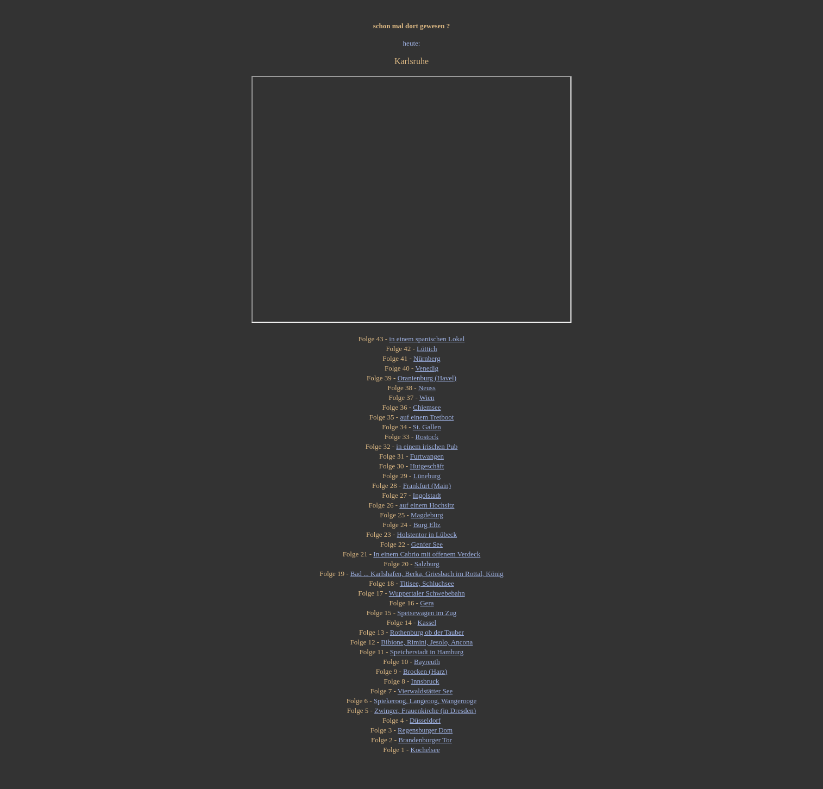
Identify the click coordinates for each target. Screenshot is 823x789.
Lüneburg (427, 476)
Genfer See (427, 544)
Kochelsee (425, 750)
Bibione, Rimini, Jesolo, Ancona (427, 642)
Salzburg (426, 564)
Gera (427, 603)
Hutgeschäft (427, 466)
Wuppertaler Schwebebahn (427, 593)
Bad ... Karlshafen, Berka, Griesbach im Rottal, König (427, 573)
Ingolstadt (427, 495)
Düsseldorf (425, 720)
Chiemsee (427, 407)
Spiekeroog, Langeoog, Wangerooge (425, 701)
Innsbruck (425, 681)
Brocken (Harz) (425, 671)
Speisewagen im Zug (426, 613)
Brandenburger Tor (425, 740)
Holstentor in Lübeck (427, 534)
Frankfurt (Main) (427, 485)
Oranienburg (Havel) (427, 378)
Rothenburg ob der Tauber (427, 632)
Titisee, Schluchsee (427, 583)
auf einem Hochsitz (426, 505)
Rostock (427, 437)
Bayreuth (427, 662)
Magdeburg (427, 515)
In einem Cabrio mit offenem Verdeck (426, 554)
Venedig (426, 368)
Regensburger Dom (425, 730)
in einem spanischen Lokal (426, 339)
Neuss (427, 388)
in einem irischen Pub (426, 446)
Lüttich (427, 349)
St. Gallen (427, 427)
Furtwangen (427, 456)
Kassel (427, 622)
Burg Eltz (427, 525)
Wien (427, 397)
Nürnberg (427, 358)
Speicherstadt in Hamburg (427, 652)
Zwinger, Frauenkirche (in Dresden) (425, 710)
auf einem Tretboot (427, 417)
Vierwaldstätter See (425, 691)
